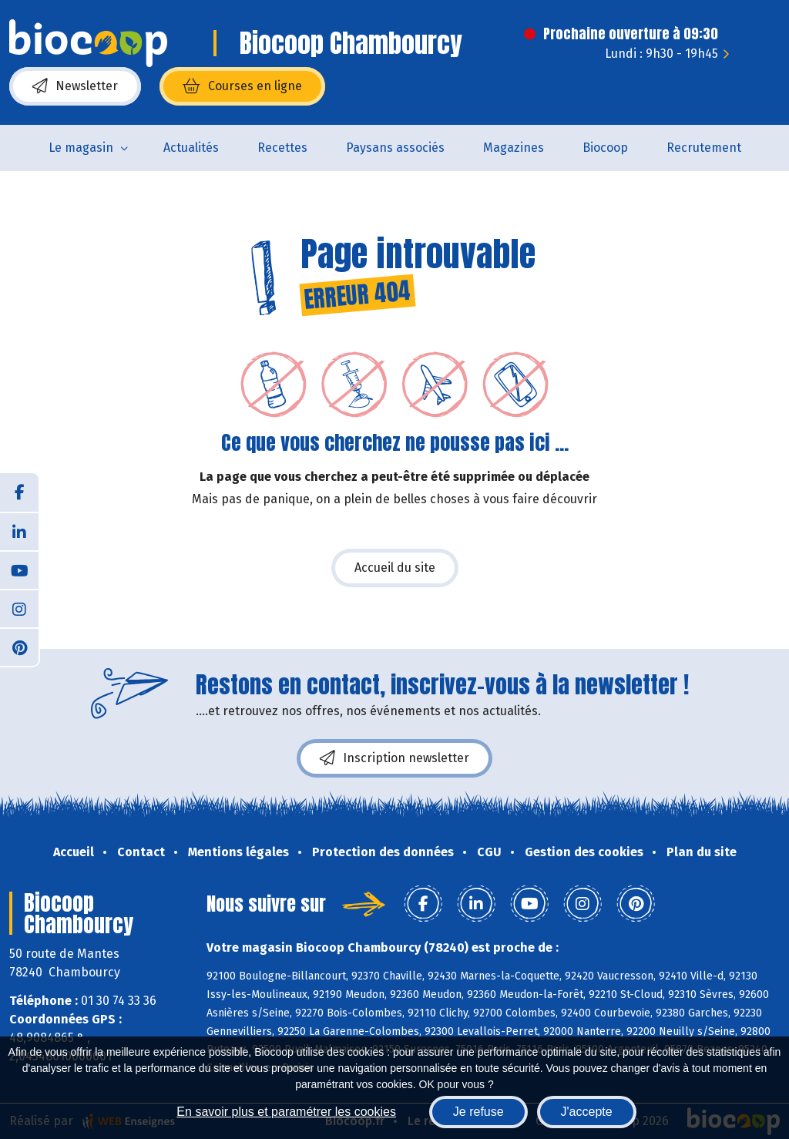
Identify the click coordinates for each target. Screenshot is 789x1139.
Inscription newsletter (394, 758)
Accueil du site (394, 567)
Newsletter (75, 86)
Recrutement (703, 147)
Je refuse (478, 1111)
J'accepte (587, 1111)
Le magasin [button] (81, 147)
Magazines (513, 147)
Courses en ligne (242, 86)
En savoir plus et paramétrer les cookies (286, 1111)
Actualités (191, 147)
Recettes (282, 147)
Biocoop (605, 147)
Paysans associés (395, 147)
